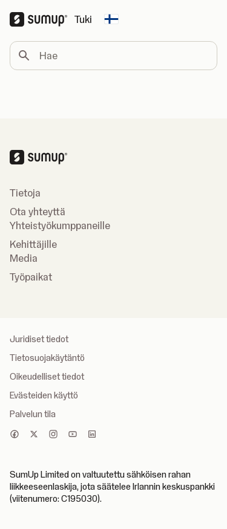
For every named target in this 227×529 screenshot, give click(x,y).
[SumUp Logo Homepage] (42, 19)
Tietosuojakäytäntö (47, 357)
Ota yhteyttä (37, 212)
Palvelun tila (33, 414)
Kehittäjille (33, 244)
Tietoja (25, 193)
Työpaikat (31, 277)
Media (24, 258)
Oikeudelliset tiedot (47, 376)
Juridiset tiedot (39, 339)
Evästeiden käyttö (44, 395)
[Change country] (111, 19)
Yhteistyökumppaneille (60, 225)
